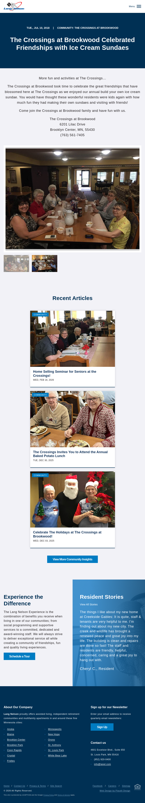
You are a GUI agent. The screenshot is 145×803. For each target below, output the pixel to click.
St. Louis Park (56, 750)
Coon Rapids (14, 750)
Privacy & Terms (37, 786)
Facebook (97, 786)
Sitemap (126, 786)
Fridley (11, 761)
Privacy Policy (48, 795)
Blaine (10, 734)
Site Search (56, 786)
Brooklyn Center (16, 739)
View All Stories (89, 604)
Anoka (10, 729)
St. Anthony (54, 745)
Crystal (11, 755)
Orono (51, 739)
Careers (112, 786)
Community (40, 315)
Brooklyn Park (15, 745)
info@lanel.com (102, 764)
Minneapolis (55, 729)
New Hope (54, 734)
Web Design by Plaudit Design (115, 791)
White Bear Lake (57, 755)
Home (7, 786)
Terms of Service (64, 795)
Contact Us (19, 786)
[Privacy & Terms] (137, 788)
